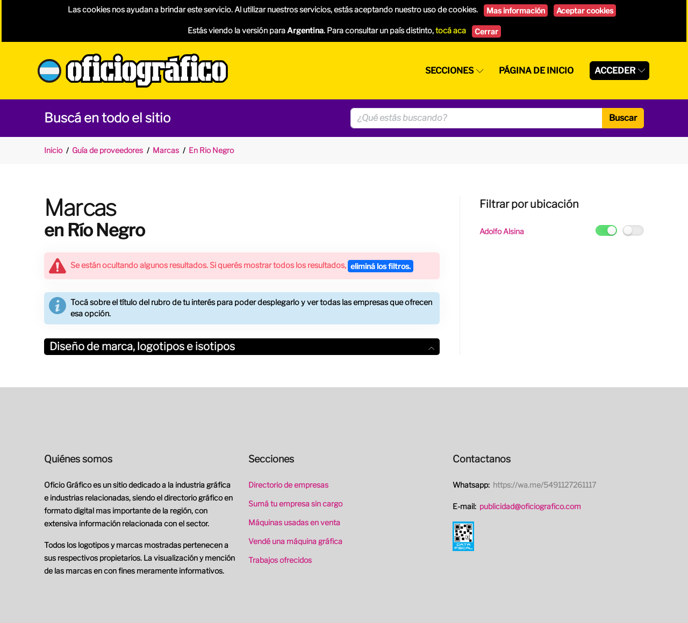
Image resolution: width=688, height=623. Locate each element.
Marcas (166, 150)
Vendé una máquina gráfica (295, 541)
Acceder (614, 71)
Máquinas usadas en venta (294, 522)
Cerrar (486, 31)
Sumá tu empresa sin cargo (295, 503)
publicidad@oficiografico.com (530, 506)
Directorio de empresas (288, 484)
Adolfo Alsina (501, 231)
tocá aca (450, 30)
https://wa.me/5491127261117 (544, 484)
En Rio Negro (211, 150)
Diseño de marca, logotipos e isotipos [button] (241, 346)
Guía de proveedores (107, 150)
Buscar (623, 118)
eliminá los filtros (380, 266)
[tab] (242, 346)
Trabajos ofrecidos (280, 559)
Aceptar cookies (584, 10)
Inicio (53, 150)
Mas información (515, 10)
